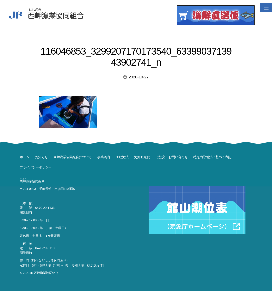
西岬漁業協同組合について (72, 157)
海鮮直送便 (142, 157)
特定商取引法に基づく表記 (212, 157)
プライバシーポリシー (35, 167)
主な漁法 (122, 157)
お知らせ (41, 157)
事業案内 (103, 157)
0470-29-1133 (45, 207)
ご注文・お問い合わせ (172, 157)
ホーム (24, 157)
